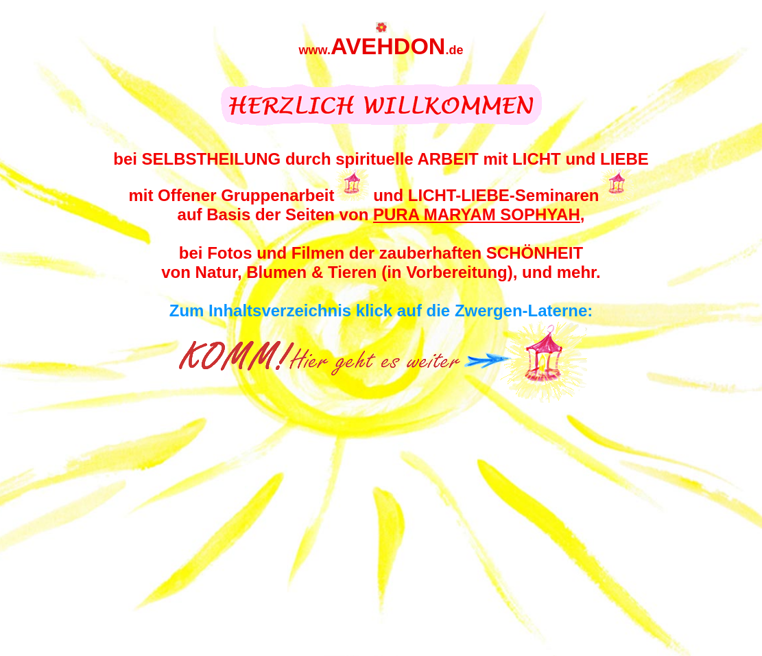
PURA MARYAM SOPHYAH (476, 214)
